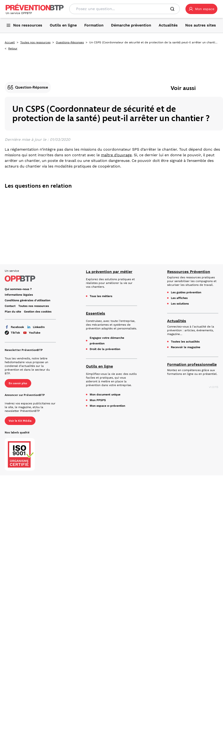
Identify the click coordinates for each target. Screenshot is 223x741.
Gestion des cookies (37, 311)
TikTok (12, 333)
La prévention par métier (109, 271)
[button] (201, 9)
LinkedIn (36, 327)
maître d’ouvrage (116, 155)
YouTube (31, 333)
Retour (12, 48)
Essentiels (95, 313)
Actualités (176, 321)
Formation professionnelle (192, 364)
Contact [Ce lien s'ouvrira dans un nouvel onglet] (10, 306)
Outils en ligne (99, 366)
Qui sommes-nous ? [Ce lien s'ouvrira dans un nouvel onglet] (18, 289)
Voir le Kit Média (20, 421)
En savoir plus (18, 383)
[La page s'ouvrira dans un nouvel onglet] (201, 9)
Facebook (14, 327)
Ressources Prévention (188, 271)
